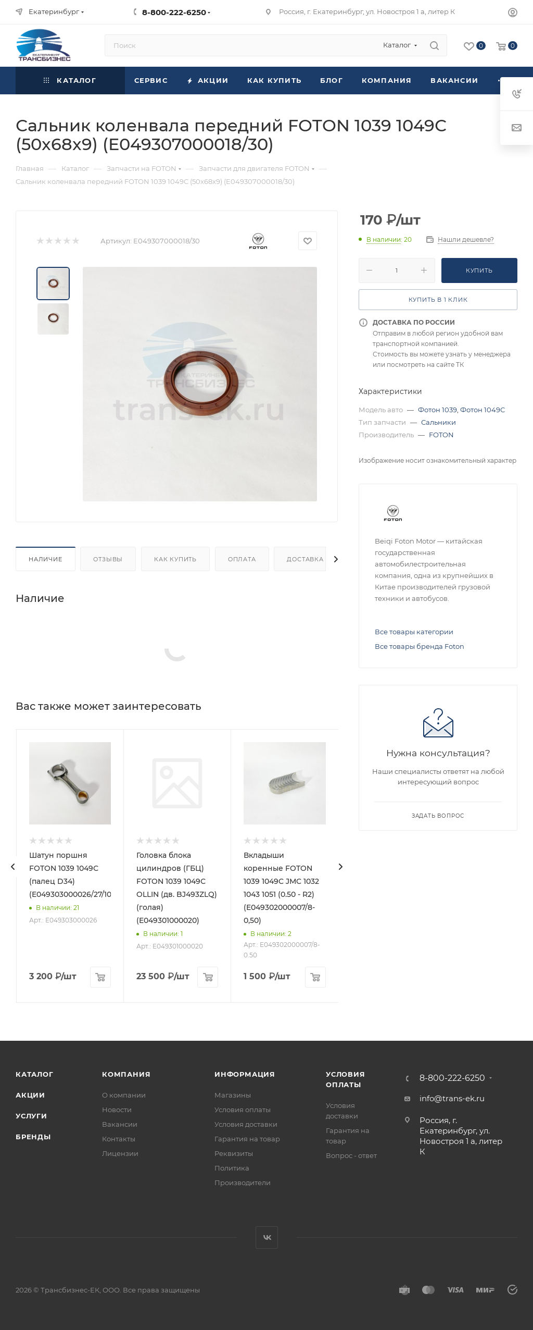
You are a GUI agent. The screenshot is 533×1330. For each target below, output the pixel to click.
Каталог (35, 1074)
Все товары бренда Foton (419, 646)
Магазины (232, 1095)
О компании (124, 1095)
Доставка (305, 559)
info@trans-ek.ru (452, 1098)
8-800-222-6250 (174, 12)
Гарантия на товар (247, 1139)
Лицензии (120, 1153)
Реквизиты (233, 1153)
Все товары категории (414, 631)
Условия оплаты (242, 1109)
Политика (231, 1168)
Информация (244, 1074)
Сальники (438, 422)
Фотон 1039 (437, 409)
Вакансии (119, 1124)
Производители (242, 1182)
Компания (126, 1074)
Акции (30, 1095)
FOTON (441, 434)
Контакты (118, 1139)
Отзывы (108, 559)
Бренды (33, 1136)
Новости (117, 1109)
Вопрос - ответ (351, 1155)
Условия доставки (245, 1124)
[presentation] (13, 866)
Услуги (31, 1116)
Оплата (242, 559)
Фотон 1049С (482, 409)
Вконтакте (267, 1237)
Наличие (45, 559)
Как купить (175, 559)
